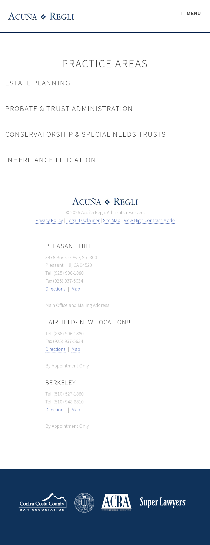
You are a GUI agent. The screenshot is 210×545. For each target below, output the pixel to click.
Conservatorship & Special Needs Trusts (85, 134)
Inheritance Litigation (50, 159)
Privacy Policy (49, 220)
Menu (194, 13)
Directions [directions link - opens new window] (55, 289)
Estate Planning (37, 82)
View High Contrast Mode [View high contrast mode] (149, 220)
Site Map (111, 220)
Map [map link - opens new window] (75, 289)
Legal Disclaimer (83, 220)
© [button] (67, 212)
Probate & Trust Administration (69, 108)
